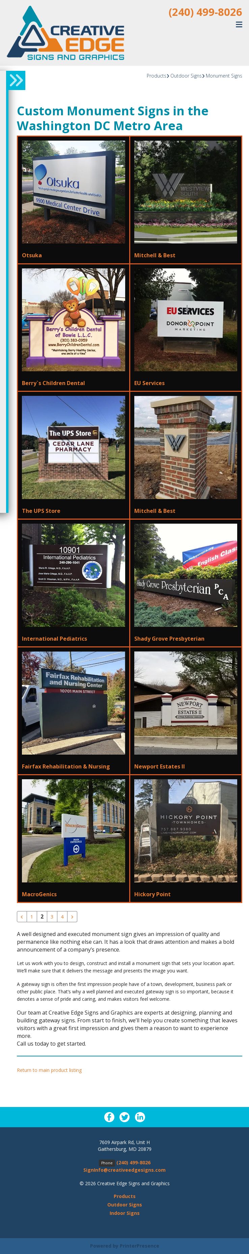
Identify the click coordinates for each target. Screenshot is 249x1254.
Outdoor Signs (186, 75)
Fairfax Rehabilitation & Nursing (66, 766)
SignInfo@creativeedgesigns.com (124, 1170)
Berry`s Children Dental (53, 383)
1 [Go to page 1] (31, 917)
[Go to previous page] (22, 916)
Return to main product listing (49, 1070)
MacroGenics (39, 894)
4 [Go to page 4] (62, 917)
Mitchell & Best (154, 255)
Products (156, 75)
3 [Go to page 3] (52, 917)
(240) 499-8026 (205, 12)
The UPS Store (41, 511)
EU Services (149, 383)
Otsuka (32, 255)
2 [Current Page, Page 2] (42, 917)
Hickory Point (152, 894)
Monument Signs (224, 75)
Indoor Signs (125, 1213)
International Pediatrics (54, 638)
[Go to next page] (72, 916)
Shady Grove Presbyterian (169, 638)
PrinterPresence (139, 1246)
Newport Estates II (159, 766)
